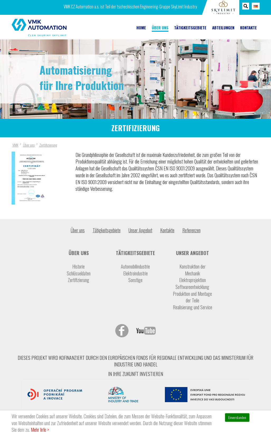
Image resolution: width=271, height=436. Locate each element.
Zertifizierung (78, 280)
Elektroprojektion (192, 280)
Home (141, 27)
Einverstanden (237, 417)
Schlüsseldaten (79, 273)
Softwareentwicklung (192, 287)
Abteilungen (223, 27)
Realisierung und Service (192, 307)
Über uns (160, 27)
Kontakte (248, 27)
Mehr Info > (40, 429)
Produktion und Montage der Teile (192, 297)
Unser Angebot (140, 230)
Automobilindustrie (135, 266)
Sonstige (135, 280)
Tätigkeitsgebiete (190, 27)
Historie (78, 266)
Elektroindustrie (135, 273)
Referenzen (191, 230)
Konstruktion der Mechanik (192, 270)
